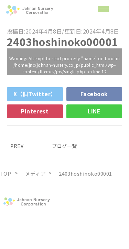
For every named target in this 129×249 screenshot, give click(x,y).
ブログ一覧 (64, 145)
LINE (94, 111)
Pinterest (35, 111)
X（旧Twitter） (34, 94)
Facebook (94, 94)
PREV (15, 145)
